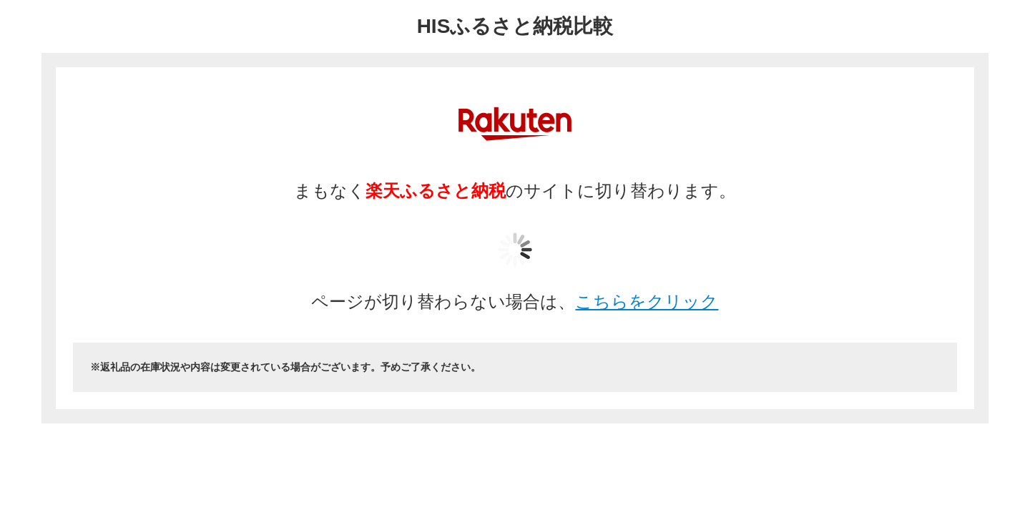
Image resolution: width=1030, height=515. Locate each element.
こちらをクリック (646, 301)
